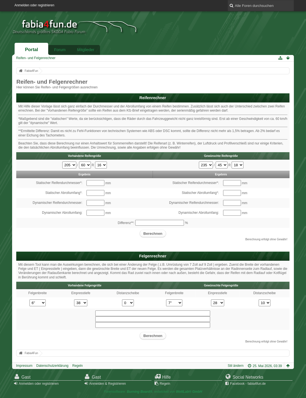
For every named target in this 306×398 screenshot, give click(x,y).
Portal (31, 49)
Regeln (77, 366)
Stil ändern (235, 366)
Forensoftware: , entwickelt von (153, 392)
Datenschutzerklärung (52, 366)
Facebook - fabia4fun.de (248, 384)
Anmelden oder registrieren (34, 5)
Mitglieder (85, 50)
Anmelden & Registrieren (107, 384)
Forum (60, 50)
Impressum (24, 366)
